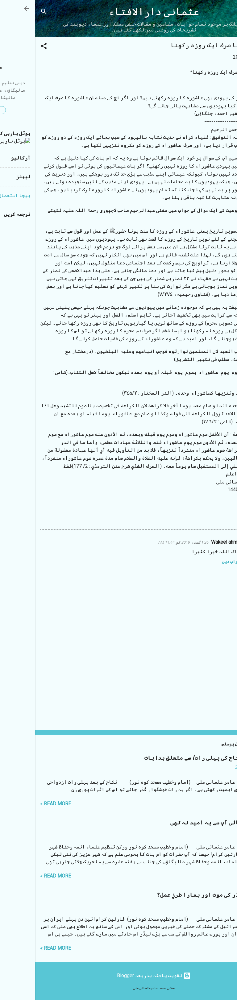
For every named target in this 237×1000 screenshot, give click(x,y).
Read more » (20, 804)
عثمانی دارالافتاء (118, 12)
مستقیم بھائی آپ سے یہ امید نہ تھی (183, 823)
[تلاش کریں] (8, 12)
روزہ (210, 517)
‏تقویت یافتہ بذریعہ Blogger (119, 975)
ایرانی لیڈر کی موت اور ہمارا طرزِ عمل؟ (177, 895)
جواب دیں (196, 561)
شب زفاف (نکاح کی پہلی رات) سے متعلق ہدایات (170, 758)
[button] (8, 47)
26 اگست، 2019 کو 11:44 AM (148, 542)
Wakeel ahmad (191, 542)
